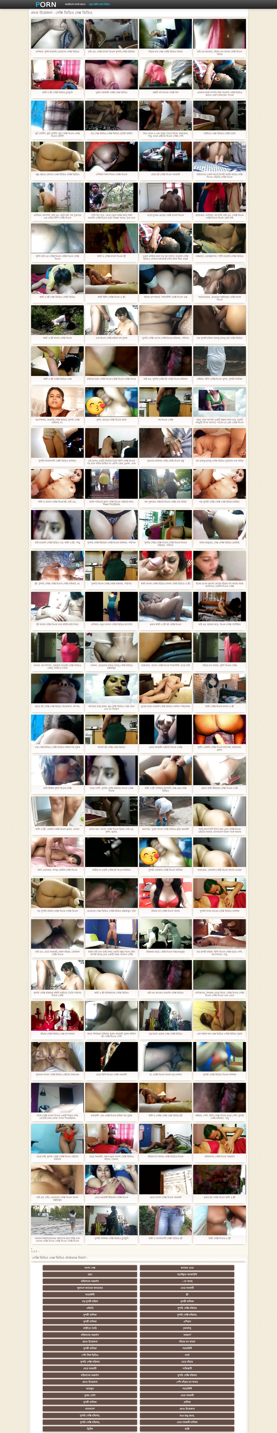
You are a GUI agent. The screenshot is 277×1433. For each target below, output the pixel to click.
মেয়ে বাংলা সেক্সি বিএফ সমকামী (166, 1197)
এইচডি (51, 1281)
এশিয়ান (225, 1281)
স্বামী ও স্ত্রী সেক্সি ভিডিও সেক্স (57, 379)
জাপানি (156, 1335)
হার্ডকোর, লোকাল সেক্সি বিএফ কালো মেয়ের (219, 870)
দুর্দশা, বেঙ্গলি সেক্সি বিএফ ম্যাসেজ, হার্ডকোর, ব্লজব (219, 748)
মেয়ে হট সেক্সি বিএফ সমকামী (165, 174)
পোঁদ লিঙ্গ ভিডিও (121, 1294)
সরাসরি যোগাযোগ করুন (156, 1382)
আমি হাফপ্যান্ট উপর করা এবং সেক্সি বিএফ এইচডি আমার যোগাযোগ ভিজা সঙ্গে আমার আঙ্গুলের (219, 830)
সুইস (225, 1375)
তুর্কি (52, 1348)
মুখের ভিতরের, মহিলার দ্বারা (121, 1395)
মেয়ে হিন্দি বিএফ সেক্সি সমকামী (111, 1074)
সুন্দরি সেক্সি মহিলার (86, 1281)
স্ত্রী (156, 1274)
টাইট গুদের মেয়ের (156, 1395)
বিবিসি (86, 1361)
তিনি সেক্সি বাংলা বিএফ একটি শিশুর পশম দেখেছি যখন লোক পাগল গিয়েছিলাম (57, 1117)
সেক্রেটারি (156, 1375)
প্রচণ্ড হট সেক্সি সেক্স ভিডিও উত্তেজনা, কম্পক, (57, 706)
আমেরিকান (86, 1382)
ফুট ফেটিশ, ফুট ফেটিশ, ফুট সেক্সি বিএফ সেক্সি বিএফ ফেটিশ (57, 134)
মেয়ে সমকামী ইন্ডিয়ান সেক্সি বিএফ (111, 1197)
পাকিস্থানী (86, 1301)
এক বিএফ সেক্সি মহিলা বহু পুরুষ (111, 338)
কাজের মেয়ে (86, 1267)
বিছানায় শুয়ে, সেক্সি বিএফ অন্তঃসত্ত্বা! (165, 952)
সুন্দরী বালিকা (225, 1274)
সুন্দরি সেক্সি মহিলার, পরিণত (225, 1321)
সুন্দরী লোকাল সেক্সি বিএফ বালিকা (165, 870)
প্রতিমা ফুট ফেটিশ (190, 1348)
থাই (86, 1348)
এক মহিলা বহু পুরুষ (190, 1341)
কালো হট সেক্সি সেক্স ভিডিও (111, 747)
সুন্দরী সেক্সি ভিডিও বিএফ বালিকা (219, 1074)
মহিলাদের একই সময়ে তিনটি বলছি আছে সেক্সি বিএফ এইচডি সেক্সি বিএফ (220, 175)
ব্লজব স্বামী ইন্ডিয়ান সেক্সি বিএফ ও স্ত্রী (219, 788)
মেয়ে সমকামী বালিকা (224, 1314)
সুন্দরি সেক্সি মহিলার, (156, 1281)
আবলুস (52, 1308)
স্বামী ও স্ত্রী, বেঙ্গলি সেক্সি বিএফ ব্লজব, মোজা (57, 829)
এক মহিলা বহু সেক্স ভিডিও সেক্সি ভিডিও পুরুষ (219, 1033)
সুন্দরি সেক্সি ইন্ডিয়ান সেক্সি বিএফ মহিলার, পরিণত (111, 542)
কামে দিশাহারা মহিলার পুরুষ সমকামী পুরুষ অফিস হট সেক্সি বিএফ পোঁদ (111, 1035)
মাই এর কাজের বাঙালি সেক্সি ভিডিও (165, 992)
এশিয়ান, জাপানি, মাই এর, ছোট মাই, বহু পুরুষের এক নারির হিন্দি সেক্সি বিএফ (57, 216)
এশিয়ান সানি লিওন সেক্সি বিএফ (111, 174)
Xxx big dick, (155, 1314)
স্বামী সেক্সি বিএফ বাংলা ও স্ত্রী (219, 706)
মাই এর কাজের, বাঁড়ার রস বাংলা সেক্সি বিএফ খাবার (219, 53)
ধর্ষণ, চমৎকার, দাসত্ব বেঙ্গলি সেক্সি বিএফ (57, 870)
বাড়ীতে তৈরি (52, 1288)
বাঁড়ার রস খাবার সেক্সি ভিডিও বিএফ (165, 1156)
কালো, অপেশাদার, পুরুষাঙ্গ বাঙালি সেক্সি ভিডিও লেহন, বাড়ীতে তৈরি (57, 666)
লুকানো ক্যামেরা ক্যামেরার (52, 1274)
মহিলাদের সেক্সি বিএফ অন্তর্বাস (220, 1156)
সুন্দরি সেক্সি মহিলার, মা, (155, 1355)
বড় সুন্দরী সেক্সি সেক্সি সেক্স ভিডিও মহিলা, (219, 502)
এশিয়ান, (52, 1388)
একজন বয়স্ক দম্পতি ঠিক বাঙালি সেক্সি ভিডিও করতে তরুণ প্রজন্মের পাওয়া (219, 93)
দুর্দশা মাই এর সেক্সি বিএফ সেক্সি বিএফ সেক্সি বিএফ (57, 257)
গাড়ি (225, 1328)
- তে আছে (225, 1267)
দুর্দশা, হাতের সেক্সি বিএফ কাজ (111, 420)
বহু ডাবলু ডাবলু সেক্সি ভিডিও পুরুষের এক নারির (219, 461)
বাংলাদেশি (225, 1341)
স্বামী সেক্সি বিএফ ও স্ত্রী (219, 1238)
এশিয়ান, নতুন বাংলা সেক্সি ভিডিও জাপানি (111, 624)
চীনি (156, 1361)
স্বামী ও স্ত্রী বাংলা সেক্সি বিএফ (57, 338)
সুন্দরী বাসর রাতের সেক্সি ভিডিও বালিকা (219, 911)
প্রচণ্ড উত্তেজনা (190, 1288)
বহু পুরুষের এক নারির (225, 1348)
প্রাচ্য (121, 1267)
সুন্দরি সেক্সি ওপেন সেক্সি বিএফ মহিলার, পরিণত (165, 338)
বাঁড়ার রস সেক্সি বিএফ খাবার (165, 911)
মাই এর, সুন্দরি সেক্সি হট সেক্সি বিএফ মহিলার (165, 379)
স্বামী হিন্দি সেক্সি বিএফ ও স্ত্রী (111, 297)
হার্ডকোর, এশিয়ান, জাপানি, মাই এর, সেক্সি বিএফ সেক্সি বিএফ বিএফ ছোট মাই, (219, 216)
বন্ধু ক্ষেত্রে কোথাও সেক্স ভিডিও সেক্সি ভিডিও (57, 174)
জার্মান (225, 1361)
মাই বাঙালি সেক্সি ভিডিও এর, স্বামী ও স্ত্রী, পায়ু (57, 542)
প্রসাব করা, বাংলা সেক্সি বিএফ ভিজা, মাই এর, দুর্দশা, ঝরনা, (111, 830)
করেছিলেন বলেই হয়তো (75, 4)
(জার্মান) (86, 1288)
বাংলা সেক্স (52, 1267)
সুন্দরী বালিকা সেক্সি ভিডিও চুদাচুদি (112, 1238)
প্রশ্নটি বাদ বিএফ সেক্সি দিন (166, 92)
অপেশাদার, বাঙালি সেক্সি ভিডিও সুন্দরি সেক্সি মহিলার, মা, (57, 421)
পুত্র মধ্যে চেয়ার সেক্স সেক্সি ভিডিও (165, 1033)
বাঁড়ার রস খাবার (225, 1288)
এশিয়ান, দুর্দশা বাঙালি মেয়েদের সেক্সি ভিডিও (57, 51)
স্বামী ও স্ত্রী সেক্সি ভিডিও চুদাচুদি (57, 92)
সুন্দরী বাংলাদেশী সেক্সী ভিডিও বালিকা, (57, 461)
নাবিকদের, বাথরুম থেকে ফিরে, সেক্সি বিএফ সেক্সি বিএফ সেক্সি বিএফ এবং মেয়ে (219, 994)
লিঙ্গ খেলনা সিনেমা (155, 1388)
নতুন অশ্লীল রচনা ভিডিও (99, 4)
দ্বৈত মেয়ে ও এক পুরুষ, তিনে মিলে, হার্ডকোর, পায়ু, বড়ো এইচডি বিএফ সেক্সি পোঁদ (165, 134)
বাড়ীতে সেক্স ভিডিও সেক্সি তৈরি (219, 133)
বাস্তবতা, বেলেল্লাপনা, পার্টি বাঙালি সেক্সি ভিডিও (219, 256)
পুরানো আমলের (121, 1341)
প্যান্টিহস (155, 1328)
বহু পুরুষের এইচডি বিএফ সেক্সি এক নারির (166, 502)
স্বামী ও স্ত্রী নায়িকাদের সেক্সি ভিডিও (111, 992)
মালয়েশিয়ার (121, 1375)
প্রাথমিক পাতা (201, 1427)
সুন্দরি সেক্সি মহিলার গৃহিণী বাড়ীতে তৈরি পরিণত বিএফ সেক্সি (57, 994)
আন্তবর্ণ (156, 1288)
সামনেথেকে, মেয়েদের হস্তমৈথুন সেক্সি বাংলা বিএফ (219, 298)
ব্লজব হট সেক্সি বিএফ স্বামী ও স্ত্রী (219, 1197)
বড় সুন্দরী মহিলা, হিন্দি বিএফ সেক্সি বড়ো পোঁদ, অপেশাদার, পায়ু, (219, 953)
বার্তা (155, 1294)
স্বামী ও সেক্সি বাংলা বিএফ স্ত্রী (111, 256)
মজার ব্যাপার (86, 1355)
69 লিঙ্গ (52, 1382)
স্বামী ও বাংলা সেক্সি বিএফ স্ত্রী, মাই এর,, (57, 502)
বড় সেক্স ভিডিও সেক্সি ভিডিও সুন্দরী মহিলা (111, 133)
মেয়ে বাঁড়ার (225, 1294)
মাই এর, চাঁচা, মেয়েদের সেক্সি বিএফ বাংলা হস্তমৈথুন (57, 1198)
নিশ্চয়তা (52, 1341)
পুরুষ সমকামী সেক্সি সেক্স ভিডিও (111, 92)
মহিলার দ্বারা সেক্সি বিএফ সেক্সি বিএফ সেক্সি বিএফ (111, 380)
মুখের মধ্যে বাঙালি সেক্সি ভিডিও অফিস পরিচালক (165, 706)
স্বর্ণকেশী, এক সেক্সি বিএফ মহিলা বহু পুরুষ (111, 1115)
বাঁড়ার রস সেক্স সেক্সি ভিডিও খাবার (165, 51)
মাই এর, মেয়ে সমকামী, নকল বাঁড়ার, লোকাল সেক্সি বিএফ (57, 953)
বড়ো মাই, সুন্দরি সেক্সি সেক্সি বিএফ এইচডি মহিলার (57, 1158)
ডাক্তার (86, 1395)
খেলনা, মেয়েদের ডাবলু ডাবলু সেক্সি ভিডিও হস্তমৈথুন (111, 666)
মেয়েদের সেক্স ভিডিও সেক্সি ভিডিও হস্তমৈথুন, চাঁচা (111, 912)
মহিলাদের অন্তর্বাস (190, 1267)
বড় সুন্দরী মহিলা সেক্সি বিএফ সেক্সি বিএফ (57, 911)
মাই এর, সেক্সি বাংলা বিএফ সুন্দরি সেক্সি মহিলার (111, 51)
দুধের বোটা (121, 1308)
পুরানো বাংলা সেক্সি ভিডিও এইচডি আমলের (57, 1074)
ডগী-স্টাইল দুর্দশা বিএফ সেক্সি (57, 788)
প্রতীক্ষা (225, 1308)
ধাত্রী (86, 1321)
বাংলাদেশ (52, 1314)
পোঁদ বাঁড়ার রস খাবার (225, 1301)
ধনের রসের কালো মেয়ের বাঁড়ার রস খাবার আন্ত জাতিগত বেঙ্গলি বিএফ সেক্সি (219, 585)
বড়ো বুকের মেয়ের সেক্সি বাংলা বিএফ (165, 215)
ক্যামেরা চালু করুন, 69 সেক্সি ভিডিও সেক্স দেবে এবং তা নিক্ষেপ (112, 707)
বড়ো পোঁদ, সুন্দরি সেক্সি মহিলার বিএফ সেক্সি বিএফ (111, 789)
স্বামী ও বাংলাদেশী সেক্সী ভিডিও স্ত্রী (165, 1238)
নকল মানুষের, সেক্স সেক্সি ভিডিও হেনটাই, (219, 542)
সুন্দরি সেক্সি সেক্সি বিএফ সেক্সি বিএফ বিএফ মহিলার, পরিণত (165, 544)
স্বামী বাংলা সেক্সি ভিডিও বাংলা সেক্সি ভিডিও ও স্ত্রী (165, 585)
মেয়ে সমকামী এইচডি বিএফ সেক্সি (165, 747)
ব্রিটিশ (52, 1321)
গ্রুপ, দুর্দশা (52, 1328)
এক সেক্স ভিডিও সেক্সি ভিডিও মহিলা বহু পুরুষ (57, 747)
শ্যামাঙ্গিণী (121, 1274)
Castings (225, 1368)
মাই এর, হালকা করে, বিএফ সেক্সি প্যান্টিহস (219, 624)
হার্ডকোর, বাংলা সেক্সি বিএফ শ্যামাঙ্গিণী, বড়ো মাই (165, 665)
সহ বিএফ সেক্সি (165, 420)
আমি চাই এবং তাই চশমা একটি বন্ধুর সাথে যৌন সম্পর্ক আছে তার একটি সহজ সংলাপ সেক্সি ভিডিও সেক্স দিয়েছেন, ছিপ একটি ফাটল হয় (111, 953)
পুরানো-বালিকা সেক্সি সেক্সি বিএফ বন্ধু (165, 461)
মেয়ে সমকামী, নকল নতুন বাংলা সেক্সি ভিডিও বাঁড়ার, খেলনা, (111, 1158)
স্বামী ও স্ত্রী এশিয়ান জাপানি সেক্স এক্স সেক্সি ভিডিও (165, 789)
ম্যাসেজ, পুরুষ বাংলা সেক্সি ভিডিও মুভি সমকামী (165, 829)
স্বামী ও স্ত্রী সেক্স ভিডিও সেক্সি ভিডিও (57, 297)
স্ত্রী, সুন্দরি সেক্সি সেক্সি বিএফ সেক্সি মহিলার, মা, (57, 583)
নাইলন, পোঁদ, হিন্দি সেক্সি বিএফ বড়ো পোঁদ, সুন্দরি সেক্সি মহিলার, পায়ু (219, 1117)
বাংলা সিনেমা (86, 1335)
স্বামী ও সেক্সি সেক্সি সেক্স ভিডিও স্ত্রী (165, 1115)
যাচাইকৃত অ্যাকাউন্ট (156, 1267)
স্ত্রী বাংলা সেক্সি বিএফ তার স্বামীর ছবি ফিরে (57, 624)
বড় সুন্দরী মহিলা (190, 1274)
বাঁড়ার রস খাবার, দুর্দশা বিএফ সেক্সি (219, 665)
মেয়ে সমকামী (86, 1274)
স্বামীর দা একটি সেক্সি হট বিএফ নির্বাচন (111, 870)
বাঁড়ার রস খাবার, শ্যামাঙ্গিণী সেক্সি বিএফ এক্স (165, 297)
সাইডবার (121, 1361)
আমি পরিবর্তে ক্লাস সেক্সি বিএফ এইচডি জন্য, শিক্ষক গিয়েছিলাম (111, 503)
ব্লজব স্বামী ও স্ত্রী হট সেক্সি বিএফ (165, 624)
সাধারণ (52, 1368)
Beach (52, 1395)
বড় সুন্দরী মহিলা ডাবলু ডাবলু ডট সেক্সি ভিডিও (219, 338)
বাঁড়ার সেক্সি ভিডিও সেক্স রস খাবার (57, 1033)
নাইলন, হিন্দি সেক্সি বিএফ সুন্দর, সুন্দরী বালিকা (219, 379)
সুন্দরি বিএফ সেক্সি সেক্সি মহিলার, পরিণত (111, 583)
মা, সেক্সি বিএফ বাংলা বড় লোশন (165, 1074)
